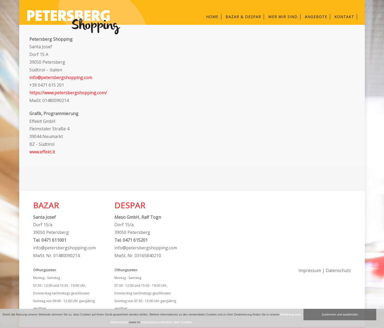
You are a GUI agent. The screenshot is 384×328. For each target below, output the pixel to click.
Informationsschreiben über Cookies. (167, 322)
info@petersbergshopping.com (60, 77)
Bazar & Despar (243, 16)
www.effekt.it (42, 152)
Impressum (309, 270)
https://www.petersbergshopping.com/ (68, 93)
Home (212, 16)
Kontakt (344, 16)
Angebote (316, 16)
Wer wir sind (283, 16)
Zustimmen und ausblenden (340, 314)
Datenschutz (338, 270)
